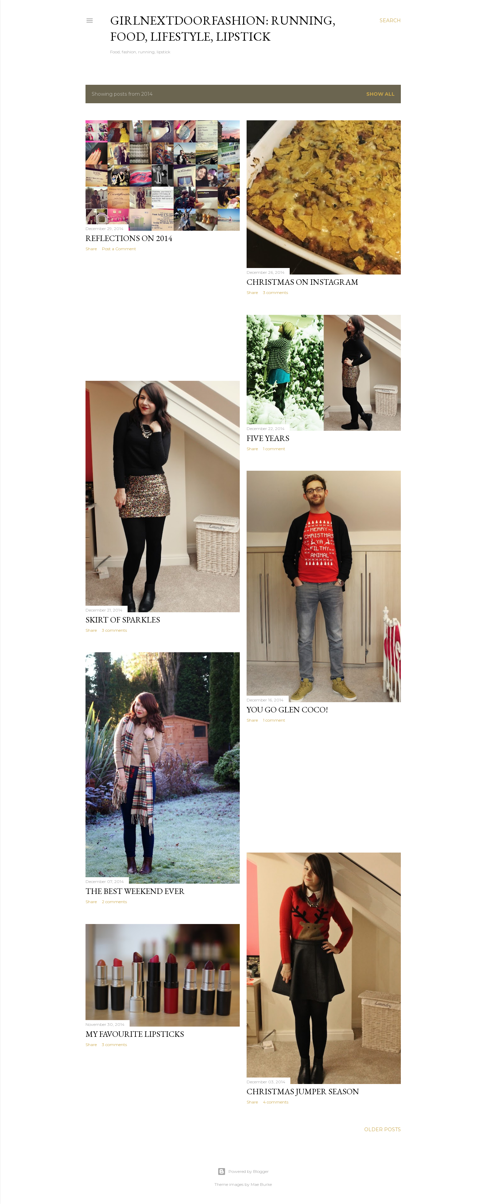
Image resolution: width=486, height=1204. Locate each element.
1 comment (274, 448)
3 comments (275, 292)
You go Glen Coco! (287, 709)
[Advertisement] (163, 316)
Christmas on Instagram (302, 282)
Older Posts (382, 1129)
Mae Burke (261, 1184)
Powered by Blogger (243, 1171)
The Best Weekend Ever (135, 891)
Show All (380, 94)
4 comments (275, 1102)
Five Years (268, 438)
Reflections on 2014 (129, 238)
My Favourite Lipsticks (135, 1034)
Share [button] (91, 248)
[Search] (390, 20)
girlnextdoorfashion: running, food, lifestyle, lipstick (223, 28)
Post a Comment (119, 248)
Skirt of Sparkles (123, 619)
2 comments (114, 901)
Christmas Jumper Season (303, 1091)
